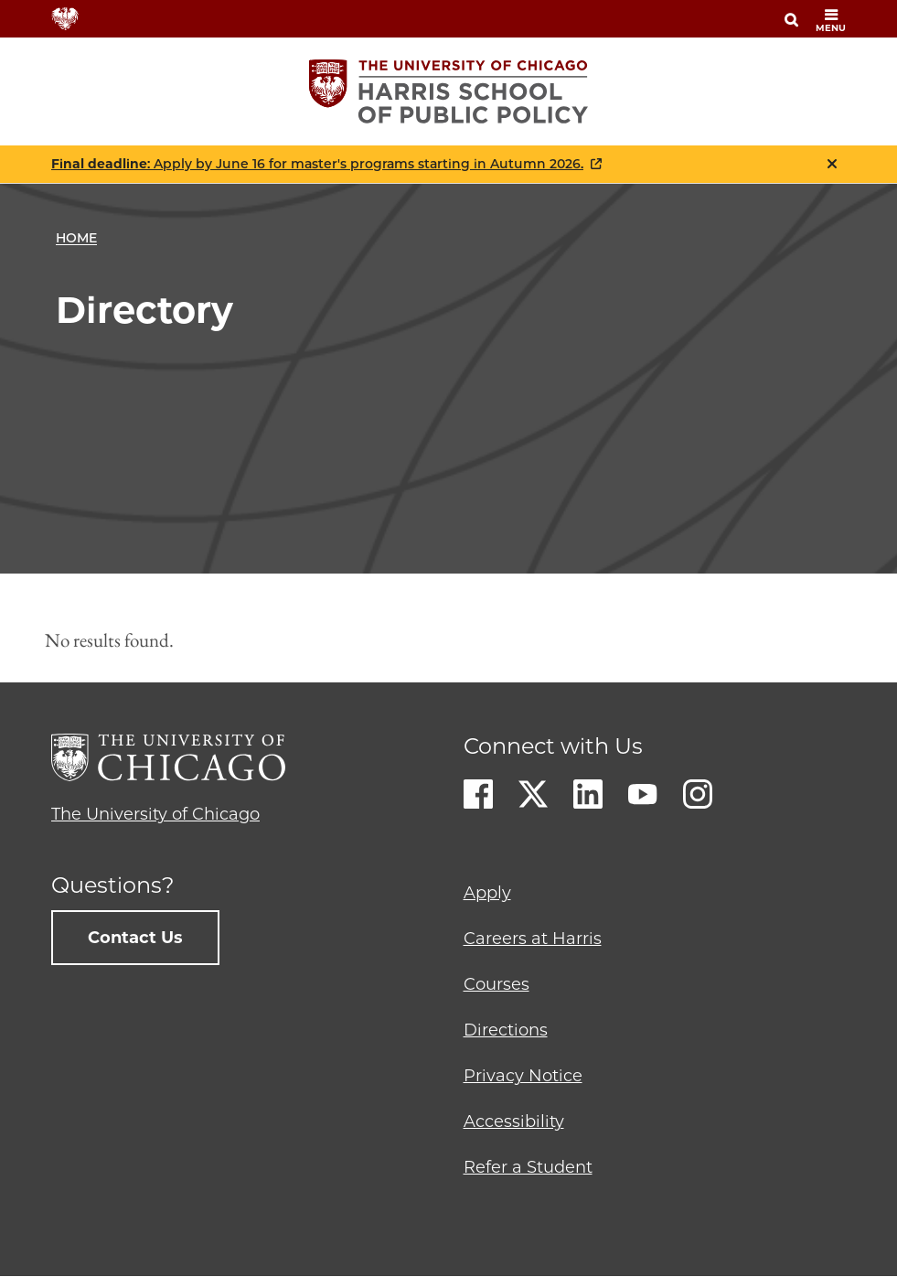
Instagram (697, 794)
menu (831, 20)
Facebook (478, 794)
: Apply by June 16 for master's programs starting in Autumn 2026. (317, 164)
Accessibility (514, 1121)
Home (76, 238)
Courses (496, 984)
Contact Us (135, 938)
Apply (487, 893)
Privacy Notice (523, 1076)
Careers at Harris (533, 938)
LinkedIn (588, 794)
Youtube (642, 794)
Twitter (533, 794)
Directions (506, 1030)
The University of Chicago (155, 814)
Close (832, 163)
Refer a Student (528, 1167)
